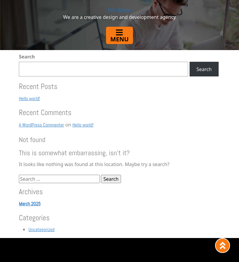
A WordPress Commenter (41, 125)
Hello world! (29, 98)
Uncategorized (41, 229)
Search (27, 56)
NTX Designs (119, 10)
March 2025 (29, 204)
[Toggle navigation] (119, 35)
